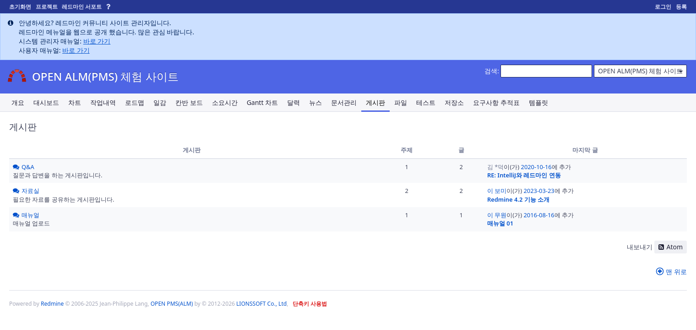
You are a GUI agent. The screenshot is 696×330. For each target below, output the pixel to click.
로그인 (663, 7)
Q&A (28, 167)
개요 (17, 102)
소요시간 (225, 102)
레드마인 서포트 (82, 7)
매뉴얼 (30, 215)
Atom (674, 246)
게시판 (375, 102)
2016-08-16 (538, 215)
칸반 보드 (189, 102)
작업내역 (103, 102)
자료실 (30, 191)
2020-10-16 (536, 167)
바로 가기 (97, 41)
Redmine (52, 304)
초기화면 (20, 7)
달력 (293, 102)
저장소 (454, 102)
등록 (681, 7)
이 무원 (496, 215)
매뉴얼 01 (500, 223)
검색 (490, 70)
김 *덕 (495, 167)
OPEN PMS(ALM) (172, 304)
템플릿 (538, 102)
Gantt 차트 (262, 102)
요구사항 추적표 (496, 102)
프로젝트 (47, 7)
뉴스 (315, 102)
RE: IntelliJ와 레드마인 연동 (524, 175)
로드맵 (134, 102)
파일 (400, 102)
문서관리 (344, 102)
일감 (159, 102)
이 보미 (496, 191)
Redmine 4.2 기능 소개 (518, 199)
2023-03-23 (538, 191)
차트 (74, 102)
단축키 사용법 (310, 304)
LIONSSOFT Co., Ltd (261, 304)
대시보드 (46, 102)
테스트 (425, 102)
